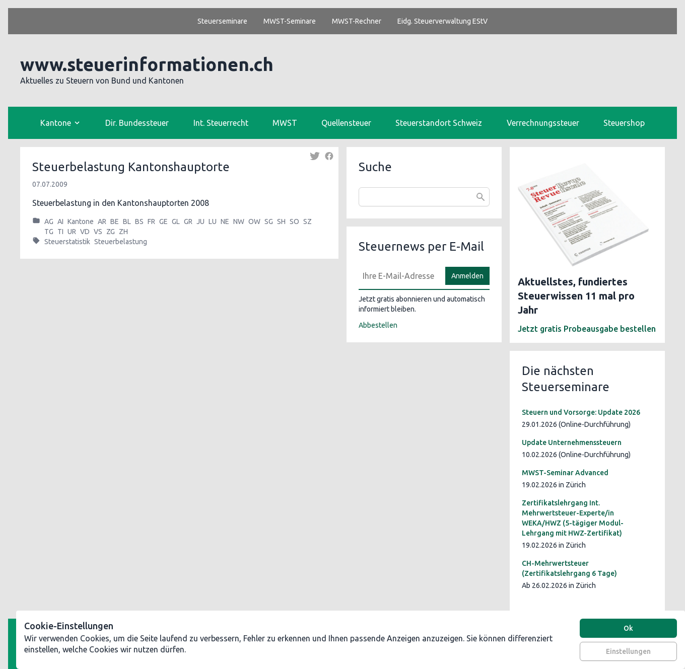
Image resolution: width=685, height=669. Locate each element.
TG (48, 232)
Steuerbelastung (120, 242)
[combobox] (424, 196)
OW (254, 221)
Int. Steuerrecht (220, 122)
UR (71, 232)
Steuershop (624, 122)
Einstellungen (628, 651)
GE (163, 221)
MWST (284, 122)
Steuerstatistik (67, 242)
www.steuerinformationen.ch (146, 64)
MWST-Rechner (356, 21)
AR (102, 221)
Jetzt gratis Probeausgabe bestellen (587, 328)
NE (225, 221)
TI (60, 232)
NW (238, 221)
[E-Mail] (399, 276)
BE (114, 221)
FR (151, 221)
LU (213, 221)
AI (60, 221)
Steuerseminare (222, 21)
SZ (307, 221)
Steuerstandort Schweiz (438, 122)
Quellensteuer (346, 122)
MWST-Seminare (289, 21)
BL (127, 221)
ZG (110, 232)
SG (268, 221)
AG (48, 221)
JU (200, 221)
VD (85, 232)
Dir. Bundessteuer (137, 122)
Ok (628, 628)
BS (139, 221)
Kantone (80, 221)
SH (281, 221)
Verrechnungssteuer (543, 122)
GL (176, 221)
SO (294, 221)
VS (98, 232)
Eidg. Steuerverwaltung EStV (442, 21)
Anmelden (467, 276)
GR (188, 221)
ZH (123, 232)
